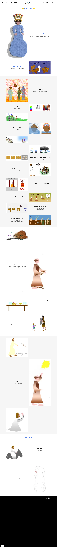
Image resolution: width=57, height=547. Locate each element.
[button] (53, 2)
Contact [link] (6, 2)
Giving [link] (43, 2)
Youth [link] (11, 2)
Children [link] (15, 2)
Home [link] (3, 2)
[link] (28, 2)
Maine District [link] (48, 2)
